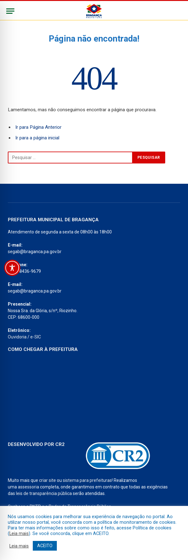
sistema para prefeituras (87, 480)
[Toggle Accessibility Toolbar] (12, 267)
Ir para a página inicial (37, 138)
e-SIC (35, 336)
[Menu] (10, 11)
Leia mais (19, 533)
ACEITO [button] (44, 545)
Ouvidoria (17, 336)
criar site (47, 480)
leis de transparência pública (44, 493)
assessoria (28, 486)
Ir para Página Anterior (38, 127)
